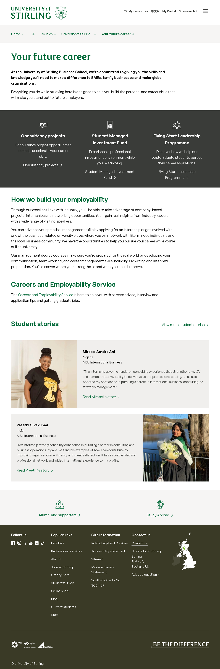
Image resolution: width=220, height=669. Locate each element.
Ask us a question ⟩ (145, 574)
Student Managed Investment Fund (110, 174)
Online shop (60, 591)
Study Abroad (158, 515)
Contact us (140, 543)
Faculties (46, 34)
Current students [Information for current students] (63, 607)
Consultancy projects (41, 165)
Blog (54, 599)
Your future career (116, 34)
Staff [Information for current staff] (55, 615)
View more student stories (183, 324)
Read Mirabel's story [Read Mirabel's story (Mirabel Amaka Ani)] (99, 397)
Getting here (60, 575)
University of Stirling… (77, 34)
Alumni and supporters (58, 515)
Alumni (56, 559)
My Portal (169, 11)
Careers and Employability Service (45, 295)
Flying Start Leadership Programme (177, 174)
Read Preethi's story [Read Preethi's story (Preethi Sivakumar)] (33, 470)
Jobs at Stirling (62, 567)
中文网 (155, 11)
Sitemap (97, 559)
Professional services (66, 551)
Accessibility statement (108, 551)
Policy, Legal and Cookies (109, 543)
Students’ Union (62, 583)
